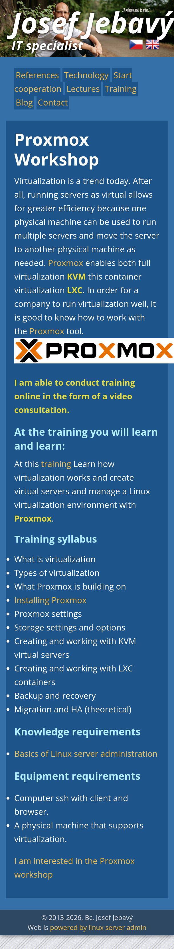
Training (120, 88)
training (56, 464)
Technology (86, 75)
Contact (53, 102)
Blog (24, 102)
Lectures (83, 88)
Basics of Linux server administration (86, 753)
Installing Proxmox (50, 600)
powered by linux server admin (98, 927)
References (37, 75)
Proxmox (65, 262)
